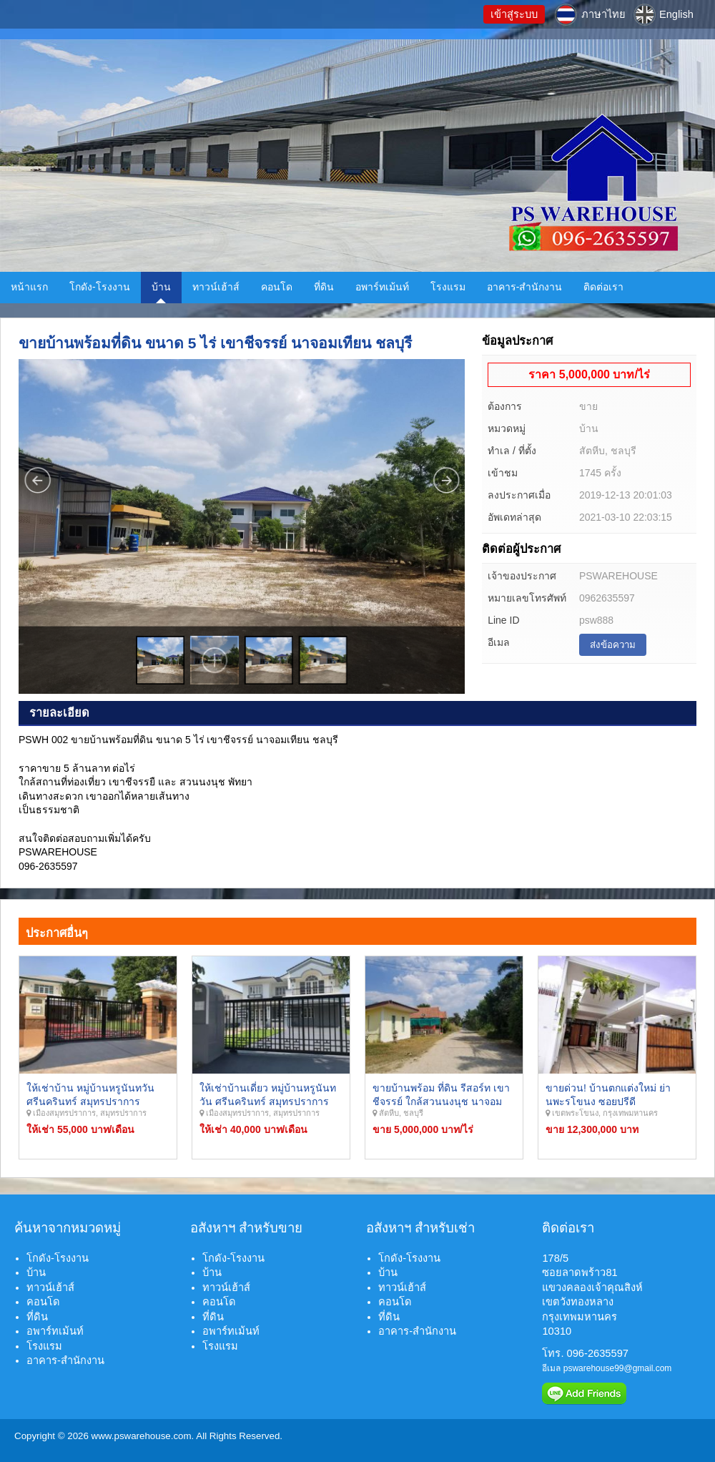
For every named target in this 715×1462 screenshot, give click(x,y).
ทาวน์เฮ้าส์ (216, 287)
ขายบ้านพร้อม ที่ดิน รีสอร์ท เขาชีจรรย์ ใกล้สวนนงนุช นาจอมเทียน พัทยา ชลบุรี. (441, 1102)
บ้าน (161, 287)
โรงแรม (447, 287)
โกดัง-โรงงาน (99, 287)
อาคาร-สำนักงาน (525, 287)
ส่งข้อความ (613, 644)
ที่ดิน (324, 287)
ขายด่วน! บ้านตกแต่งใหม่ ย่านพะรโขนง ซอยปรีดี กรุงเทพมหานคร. (608, 1102)
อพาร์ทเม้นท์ (382, 287)
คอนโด (276, 287)
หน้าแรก (29, 287)
